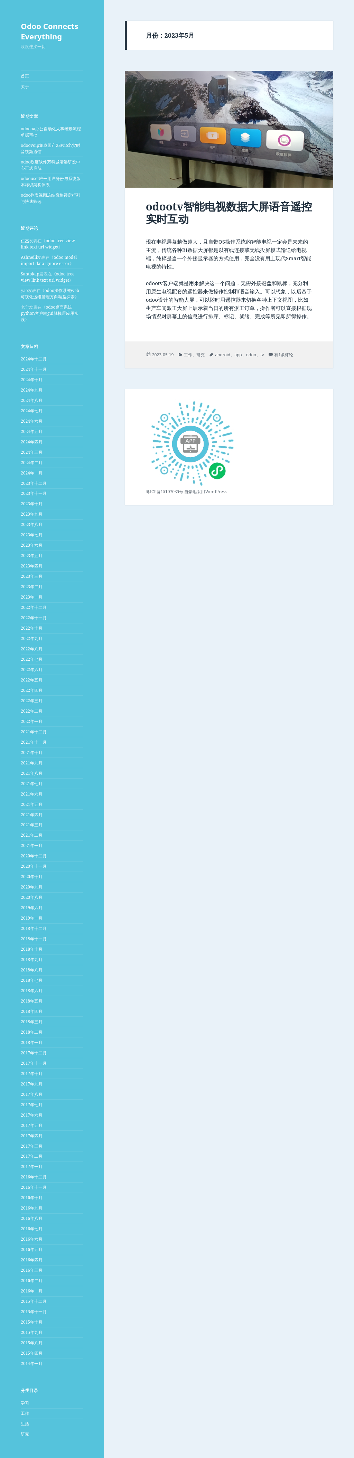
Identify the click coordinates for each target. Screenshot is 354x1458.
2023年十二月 (34, 483)
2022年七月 (32, 659)
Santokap (30, 274)
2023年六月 (32, 545)
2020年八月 (32, 897)
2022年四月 (32, 690)
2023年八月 (32, 524)
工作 (25, 1413)
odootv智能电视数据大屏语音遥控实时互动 (229, 212)
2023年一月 (32, 597)
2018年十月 (32, 949)
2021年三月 (32, 825)
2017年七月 (32, 1105)
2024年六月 (32, 421)
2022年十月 (32, 628)
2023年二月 (32, 587)
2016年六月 (32, 1239)
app (238, 355)
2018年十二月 (34, 928)
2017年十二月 (34, 1053)
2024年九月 (32, 390)
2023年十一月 (34, 493)
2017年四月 (32, 1136)
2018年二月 (32, 1032)
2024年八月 (32, 400)
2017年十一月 (34, 1063)
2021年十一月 (34, 742)
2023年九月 (32, 514)
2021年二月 (32, 835)
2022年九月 (32, 638)
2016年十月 (32, 1198)
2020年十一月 (34, 866)
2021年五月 (32, 804)
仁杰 (25, 241)
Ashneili (29, 257)
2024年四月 (32, 442)
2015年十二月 (34, 1301)
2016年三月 (32, 1270)
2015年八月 (32, 1343)
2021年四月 (32, 815)
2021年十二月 (34, 732)
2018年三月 (32, 1022)
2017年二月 (32, 1156)
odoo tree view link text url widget (48, 244)
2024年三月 (32, 452)
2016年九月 (32, 1208)
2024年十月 (32, 380)
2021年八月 (32, 773)
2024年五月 (32, 431)
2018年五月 (32, 1001)
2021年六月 (32, 794)
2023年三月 (32, 576)
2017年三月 (32, 1146)
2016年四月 (32, 1260)
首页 (25, 76)
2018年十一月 (34, 939)
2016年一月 (32, 1291)
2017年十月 (32, 1073)
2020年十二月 (34, 856)
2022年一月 (32, 721)
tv (262, 355)
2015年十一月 (34, 1312)
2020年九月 (32, 887)
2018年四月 (32, 1011)
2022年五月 (32, 680)
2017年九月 (32, 1084)
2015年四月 (32, 1353)
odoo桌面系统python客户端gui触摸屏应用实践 (49, 313)
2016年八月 (32, 1218)
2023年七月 (32, 535)
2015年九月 (32, 1332)
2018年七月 (32, 980)
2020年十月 (32, 876)
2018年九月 (32, 959)
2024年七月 (32, 411)
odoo (251, 355)
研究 (25, 1434)
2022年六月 (32, 669)
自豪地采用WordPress (205, 492)
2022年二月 (32, 711)
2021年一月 (32, 845)
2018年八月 (32, 970)
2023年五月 (32, 555)
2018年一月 (32, 1042)
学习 (25, 1403)
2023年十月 (32, 504)
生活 (25, 1424)
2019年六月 (32, 908)
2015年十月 (32, 1322)
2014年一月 (32, 1363)
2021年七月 (32, 784)
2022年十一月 (34, 618)
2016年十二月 (34, 1177)
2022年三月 (32, 701)
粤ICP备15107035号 (165, 492)
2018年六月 (32, 991)
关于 (25, 87)
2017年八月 (32, 1094)
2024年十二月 (34, 359)
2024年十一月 (34, 369)
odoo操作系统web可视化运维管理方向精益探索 (50, 294)
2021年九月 (32, 763)
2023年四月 (32, 566)
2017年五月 (32, 1125)
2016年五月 (32, 1249)
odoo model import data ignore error (49, 260)
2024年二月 (32, 462)
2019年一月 (32, 918)
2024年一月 (32, 473)
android (222, 355)
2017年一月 (32, 1166)
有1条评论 (283, 355)
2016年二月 (32, 1280)
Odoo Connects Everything (49, 31)
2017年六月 (32, 1115)
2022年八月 (32, 649)
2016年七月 (32, 1229)
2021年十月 (32, 752)
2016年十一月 (34, 1187)
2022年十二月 (34, 607)
